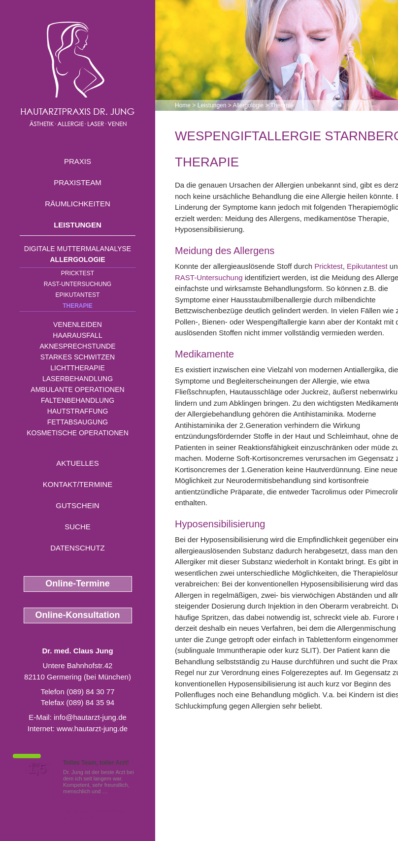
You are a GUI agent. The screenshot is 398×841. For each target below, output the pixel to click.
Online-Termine (77, 583)
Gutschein (77, 505)
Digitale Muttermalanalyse (77, 249)
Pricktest (77, 273)
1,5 (37, 768)
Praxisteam (77, 182)
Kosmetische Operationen (78, 433)
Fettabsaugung (77, 422)
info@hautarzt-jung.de (90, 717)
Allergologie (77, 259)
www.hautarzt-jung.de (92, 728)
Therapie (78, 305)
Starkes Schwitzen (77, 357)
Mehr (115, 791)
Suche (78, 526)
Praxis (77, 161)
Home (183, 105)
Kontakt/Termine (77, 484)
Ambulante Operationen (77, 389)
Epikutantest (78, 294)
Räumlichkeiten (77, 203)
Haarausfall (77, 335)
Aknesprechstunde (77, 346)
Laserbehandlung (77, 379)
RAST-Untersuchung (77, 284)
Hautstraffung (77, 411)
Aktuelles (77, 463)
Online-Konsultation (77, 615)
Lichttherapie (77, 368)
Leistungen (77, 225)
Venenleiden (77, 324)
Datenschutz (77, 548)
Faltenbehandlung (77, 400)
